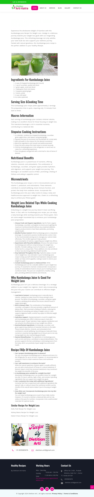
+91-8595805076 (22, 450)
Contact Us (77, 8)
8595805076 (22, 2)
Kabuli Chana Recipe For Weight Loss (24, 416)
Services (52, 8)
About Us (43, 8)
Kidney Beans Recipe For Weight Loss (24, 412)
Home (35, 8)
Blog (60, 8)
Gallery (67, 8)
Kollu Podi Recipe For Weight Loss (23, 409)
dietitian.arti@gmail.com (45, 450)
